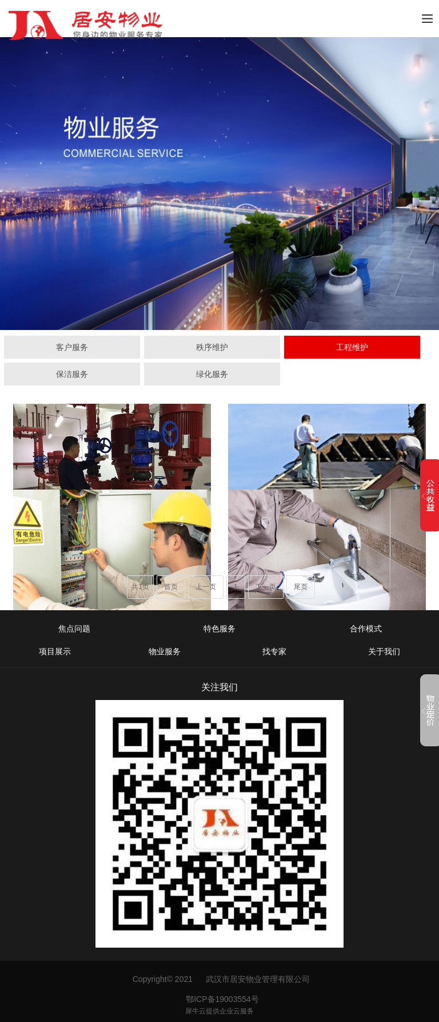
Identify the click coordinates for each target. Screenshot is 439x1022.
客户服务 (72, 347)
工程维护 (352, 347)
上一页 (205, 587)
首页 (171, 587)
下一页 (266, 587)
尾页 (301, 587)
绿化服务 (212, 374)
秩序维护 (212, 347)
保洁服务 (72, 374)
